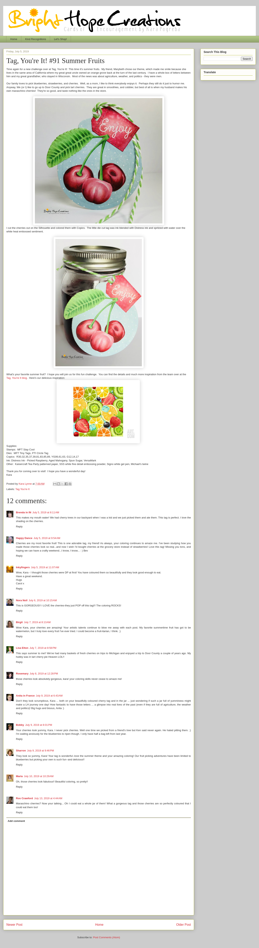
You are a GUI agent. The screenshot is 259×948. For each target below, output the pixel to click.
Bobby (20, 724)
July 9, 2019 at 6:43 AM (49, 695)
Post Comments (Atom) (106, 937)
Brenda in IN (23, 512)
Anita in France (25, 695)
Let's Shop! (60, 39)
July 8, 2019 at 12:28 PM (44, 673)
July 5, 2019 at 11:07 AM (45, 567)
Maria (19, 776)
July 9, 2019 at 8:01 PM (38, 724)
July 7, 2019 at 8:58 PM (42, 647)
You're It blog (19, 377)
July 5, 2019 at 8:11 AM (45, 512)
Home (13, 39)
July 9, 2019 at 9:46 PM (40, 750)
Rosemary (22, 673)
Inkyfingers (23, 567)
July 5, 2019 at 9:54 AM (46, 538)
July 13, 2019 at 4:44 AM (48, 798)
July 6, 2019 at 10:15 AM (43, 600)
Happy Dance (24, 538)
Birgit (19, 622)
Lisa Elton (22, 647)
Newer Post (14, 924)
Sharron (21, 750)
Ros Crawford (24, 798)
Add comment (16, 820)
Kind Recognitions (35, 39)
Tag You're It (22, 489)
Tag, (9, 377)
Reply (19, 526)
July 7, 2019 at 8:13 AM (37, 622)
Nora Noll (21, 600)
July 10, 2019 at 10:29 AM (39, 776)
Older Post (183, 924)
